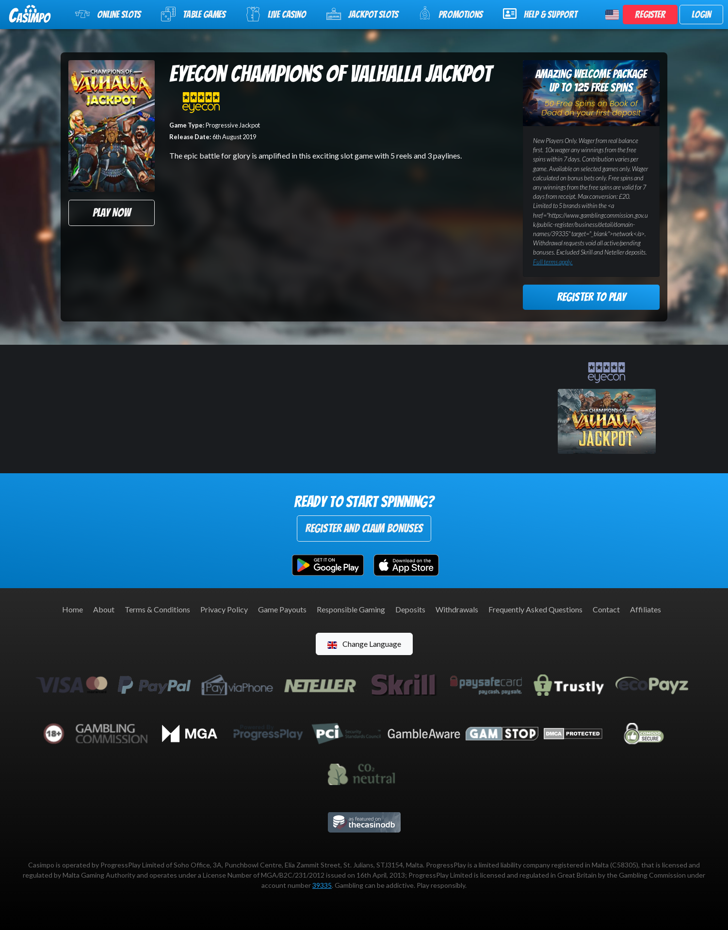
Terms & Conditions (157, 609)
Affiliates (645, 609)
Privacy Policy (224, 609)
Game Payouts (282, 609)
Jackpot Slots (362, 14)
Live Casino (276, 14)
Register (650, 14)
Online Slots (108, 14)
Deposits (410, 609)
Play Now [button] (111, 213)
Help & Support (540, 13)
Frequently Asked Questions (535, 609)
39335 (322, 885)
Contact (606, 609)
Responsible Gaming (351, 609)
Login (701, 14)
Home (72, 609)
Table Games (193, 14)
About (103, 609)
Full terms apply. (553, 262)
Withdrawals (457, 609)
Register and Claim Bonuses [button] (364, 528)
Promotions (451, 13)
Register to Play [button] (591, 297)
